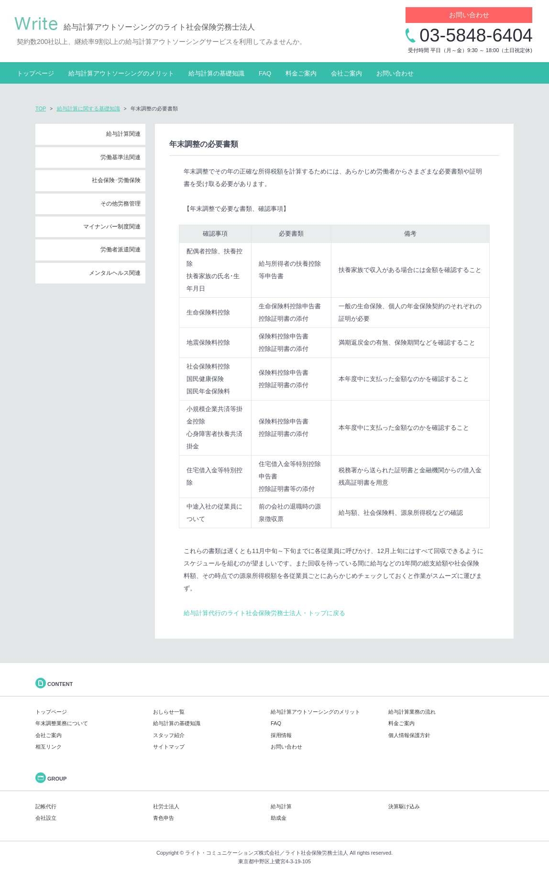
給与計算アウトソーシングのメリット (121, 73)
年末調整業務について (61, 723)
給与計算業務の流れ (412, 712)
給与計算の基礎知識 (216, 73)
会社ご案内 (346, 73)
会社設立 (45, 818)
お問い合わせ (469, 15)
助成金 (278, 818)
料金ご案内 (301, 73)
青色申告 (163, 818)
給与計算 (281, 806)
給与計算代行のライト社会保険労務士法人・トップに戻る (264, 613)
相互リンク (48, 747)
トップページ (35, 73)
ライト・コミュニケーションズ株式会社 (232, 853)
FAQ (265, 73)
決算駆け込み (404, 806)
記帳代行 (45, 806)
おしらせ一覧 (169, 712)
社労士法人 (166, 806)
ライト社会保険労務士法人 (316, 853)
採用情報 (281, 735)
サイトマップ (169, 747)
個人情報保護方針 (409, 735)
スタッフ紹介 (169, 735)
